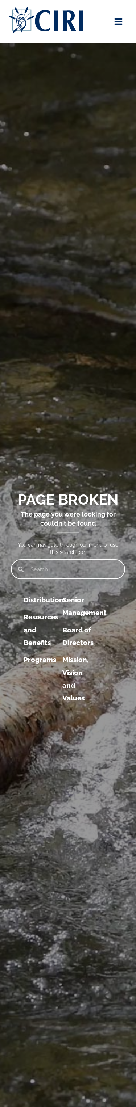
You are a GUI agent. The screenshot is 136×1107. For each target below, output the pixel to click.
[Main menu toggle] (118, 21)
